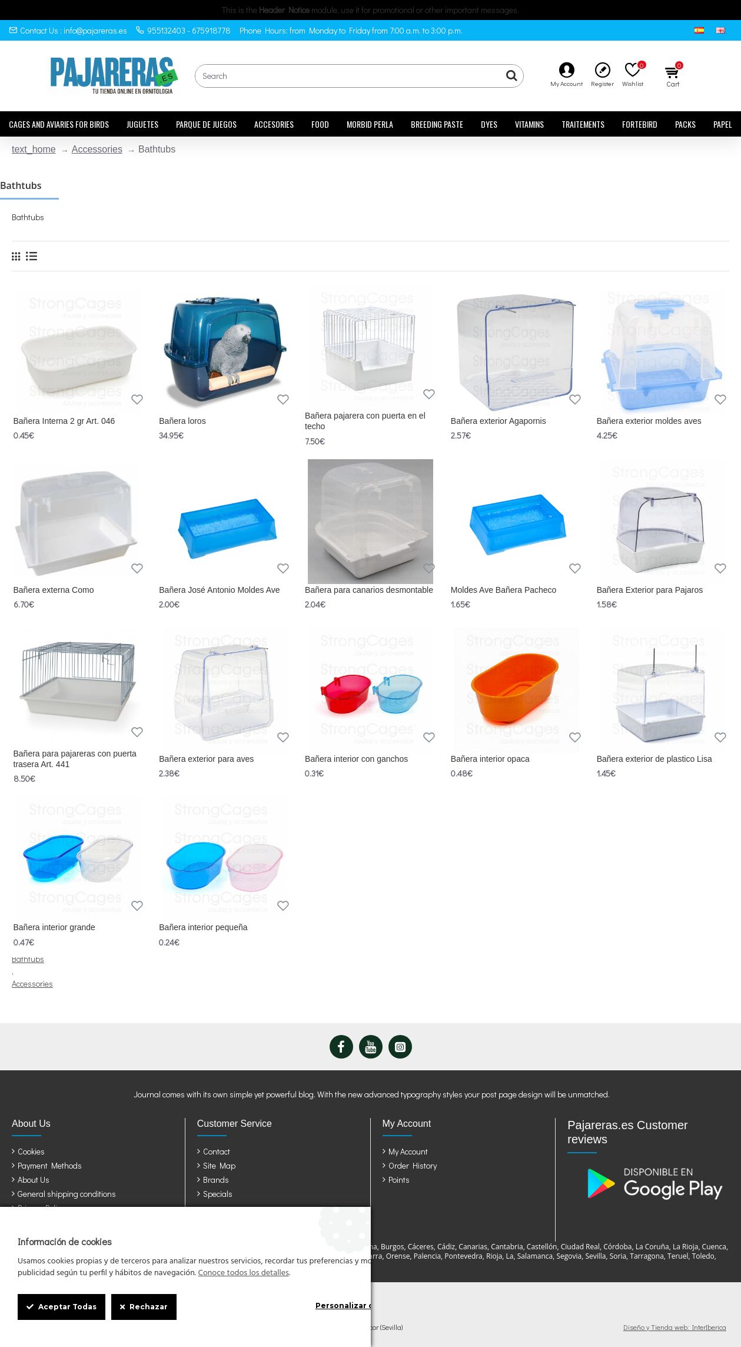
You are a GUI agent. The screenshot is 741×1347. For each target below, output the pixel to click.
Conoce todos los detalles (243, 1273)
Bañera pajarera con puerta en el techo (365, 421)
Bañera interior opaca (490, 759)
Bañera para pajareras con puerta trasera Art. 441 (75, 759)
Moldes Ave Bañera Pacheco (504, 590)
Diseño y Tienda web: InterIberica (674, 1327)
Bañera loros (182, 421)
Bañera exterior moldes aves (649, 421)
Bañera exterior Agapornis (498, 421)
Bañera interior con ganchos (356, 759)
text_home (34, 149)
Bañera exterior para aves (206, 759)
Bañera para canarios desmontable (369, 590)
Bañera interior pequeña (203, 927)
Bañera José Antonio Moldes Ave (219, 590)
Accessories (97, 149)
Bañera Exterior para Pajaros (650, 590)
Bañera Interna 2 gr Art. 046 (64, 421)
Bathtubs (28, 958)
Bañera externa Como (54, 590)
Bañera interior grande (54, 927)
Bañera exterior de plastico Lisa (654, 759)
